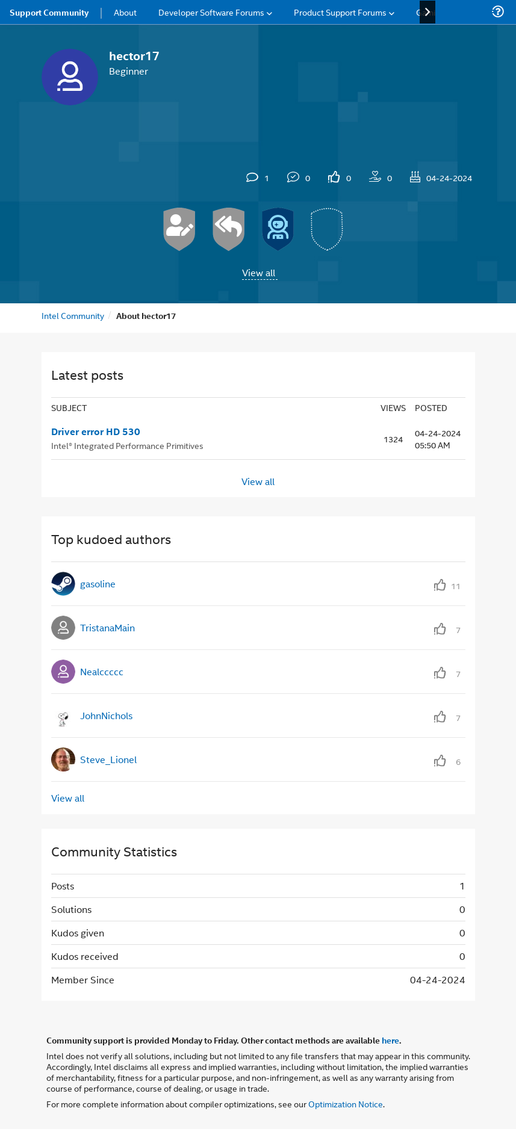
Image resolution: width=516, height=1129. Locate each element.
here (390, 1040)
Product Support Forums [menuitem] (340, 11)
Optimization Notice (345, 1103)
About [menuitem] (125, 11)
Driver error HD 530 (95, 431)
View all (258, 272)
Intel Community (73, 315)
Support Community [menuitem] (49, 12)
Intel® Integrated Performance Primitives (127, 445)
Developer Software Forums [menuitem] (211, 11)
